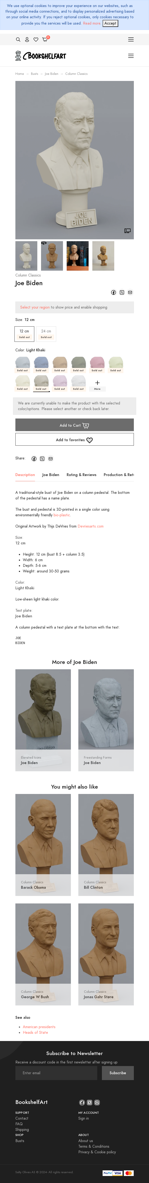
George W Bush (35, 997)
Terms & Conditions (93, 1146)
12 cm (24, 334)
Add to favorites (74, 440)
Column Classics (28, 275)
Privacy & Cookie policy (97, 1152)
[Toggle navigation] (131, 39)
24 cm (46, 334)
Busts (34, 74)
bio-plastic (62, 515)
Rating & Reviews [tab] (81, 474)
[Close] (110, 23)
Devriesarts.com (91, 526)
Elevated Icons (31, 757)
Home (19, 74)
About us (85, 1140)
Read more (91, 23)
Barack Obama (33, 887)
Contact (21, 1118)
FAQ (19, 1124)
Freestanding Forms (97, 757)
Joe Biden (51, 74)
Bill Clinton (93, 887)
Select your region (35, 307)
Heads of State (35, 1032)
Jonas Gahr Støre (99, 997)
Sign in (83, 1118)
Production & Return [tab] (121, 474)
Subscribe (118, 1073)
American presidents (39, 1027)
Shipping (22, 1129)
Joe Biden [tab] (50, 474)
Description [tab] (25, 474)
